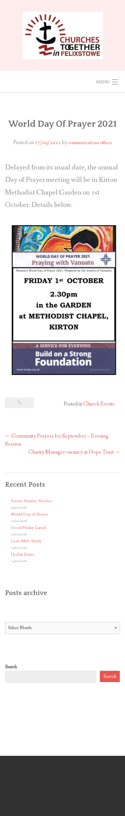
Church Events (99, 403)
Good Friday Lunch (28, 528)
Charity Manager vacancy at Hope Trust (74, 452)
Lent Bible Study (26, 541)
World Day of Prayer (29, 514)
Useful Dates (23, 554)
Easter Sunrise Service (31, 501)
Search (11, 667)
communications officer (90, 142)
